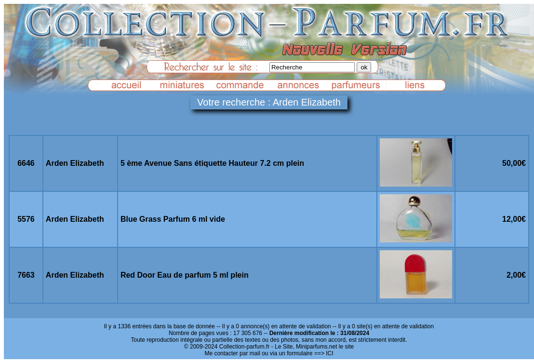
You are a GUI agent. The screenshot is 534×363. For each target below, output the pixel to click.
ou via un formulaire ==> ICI (297, 353)
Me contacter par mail (232, 353)
